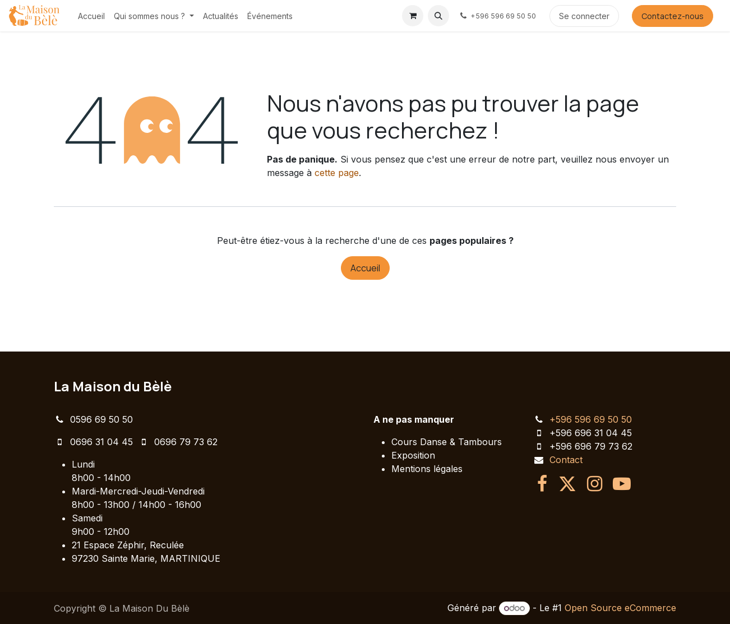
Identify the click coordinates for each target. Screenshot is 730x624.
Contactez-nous (672, 16)
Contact (566, 459)
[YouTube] (622, 484)
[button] (438, 15)
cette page (337, 172)
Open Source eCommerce (620, 607)
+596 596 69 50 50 (590, 419)
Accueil (365, 268)
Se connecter (584, 16)
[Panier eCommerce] (412, 15)
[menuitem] (91, 16)
